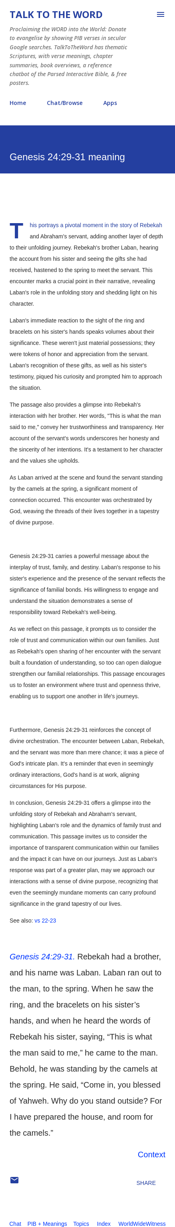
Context (151, 1154)
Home (18, 103)
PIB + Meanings (47, 1224)
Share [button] (146, 1183)
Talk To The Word (56, 14)
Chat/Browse (64, 103)
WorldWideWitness (142, 1224)
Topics (81, 1224)
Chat (15, 1224)
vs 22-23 (45, 920)
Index (104, 1224)
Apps (110, 103)
